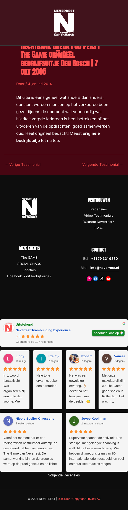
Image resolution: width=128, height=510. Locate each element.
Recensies (99, 209)
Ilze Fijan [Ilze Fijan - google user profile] (55, 356)
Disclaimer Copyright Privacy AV (79, 498)
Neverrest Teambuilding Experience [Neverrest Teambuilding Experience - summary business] (43, 330)
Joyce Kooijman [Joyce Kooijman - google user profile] (93, 418)
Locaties (29, 270)
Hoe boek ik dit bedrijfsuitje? (29, 276)
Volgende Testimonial (102, 164)
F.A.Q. (98, 228)
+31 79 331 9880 (104, 259)
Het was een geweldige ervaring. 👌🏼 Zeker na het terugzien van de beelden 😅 (79, 388)
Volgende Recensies (64, 475)
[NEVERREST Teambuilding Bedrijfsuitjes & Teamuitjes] (64, 22)
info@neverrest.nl (104, 268)
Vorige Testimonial (23, 164)
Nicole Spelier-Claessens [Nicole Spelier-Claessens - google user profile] (35, 418)
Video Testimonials (98, 215)
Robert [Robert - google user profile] (86, 356)
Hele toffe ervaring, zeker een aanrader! (47, 381)
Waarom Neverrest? (98, 222)
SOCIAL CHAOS (29, 264)
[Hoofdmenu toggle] (64, 52)
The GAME (29, 257)
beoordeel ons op (106, 333)
